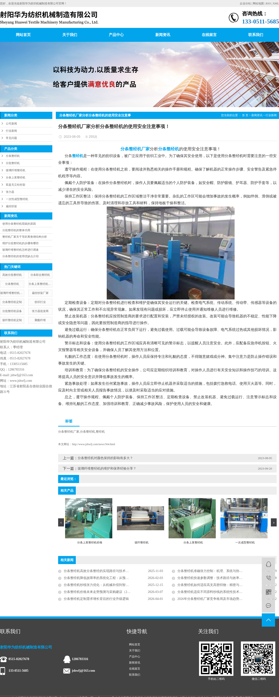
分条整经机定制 (12, 302)
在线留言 (209, 35)
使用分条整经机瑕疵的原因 (19, 223)
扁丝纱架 (11, 206)
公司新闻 (11, 123)
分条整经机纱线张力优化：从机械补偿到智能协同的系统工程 (108, 585)
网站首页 (23, 35)
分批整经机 (13, 163)
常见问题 (11, 138)
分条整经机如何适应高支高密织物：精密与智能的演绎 (216, 585)
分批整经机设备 (12, 311)
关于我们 (69, 35)
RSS (268, 3)
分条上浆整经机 (15, 177)
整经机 (100, 431)
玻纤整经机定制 (12, 320)
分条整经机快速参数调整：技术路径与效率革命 (211, 578)
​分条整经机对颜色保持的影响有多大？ (105, 458)
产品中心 (116, 35)
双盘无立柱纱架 (15, 184)
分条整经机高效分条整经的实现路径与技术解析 (98, 571)
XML (276, 3)
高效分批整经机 (12, 274)
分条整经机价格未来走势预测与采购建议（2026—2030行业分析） (111, 592)
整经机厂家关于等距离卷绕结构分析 (24, 236)
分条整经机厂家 (68, 431)
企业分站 (245, 3)
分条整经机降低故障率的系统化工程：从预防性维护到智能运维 (109, 578)
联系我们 (255, 35)
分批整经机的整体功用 (16, 230)
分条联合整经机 (40, 274)
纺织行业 (40, 302)
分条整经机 (13, 156)
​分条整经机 (12, 284)
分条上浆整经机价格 (40, 284)
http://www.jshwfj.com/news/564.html (93, 444)
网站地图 (258, 3)
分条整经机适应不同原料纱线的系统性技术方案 (211, 592)
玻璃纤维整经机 (15, 170)
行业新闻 (11, 130)
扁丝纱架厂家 (40, 293)
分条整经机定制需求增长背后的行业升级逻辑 (96, 599)
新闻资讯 (162, 35)
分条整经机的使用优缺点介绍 (20, 256)
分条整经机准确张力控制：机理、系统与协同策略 (213, 571)
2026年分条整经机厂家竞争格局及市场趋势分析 (211, 599)
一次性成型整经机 (17, 199)
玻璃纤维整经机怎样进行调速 (20, 249)
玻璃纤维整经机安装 (12, 293)
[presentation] (61, 522)
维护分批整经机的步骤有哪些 (20, 243)
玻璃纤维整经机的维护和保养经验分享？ (107, 468)
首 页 (245, 115)
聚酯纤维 (40, 320)
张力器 (10, 192)
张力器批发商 (40, 311)
